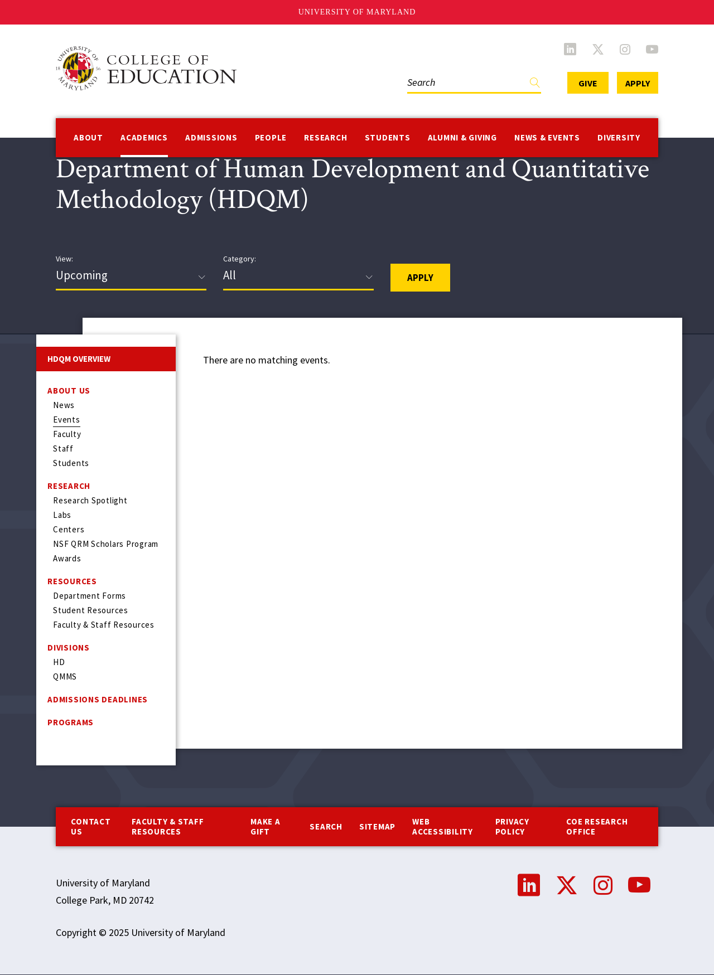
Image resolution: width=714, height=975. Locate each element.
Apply (637, 83)
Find (535, 85)
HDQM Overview (78, 358)
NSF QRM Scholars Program (105, 544)
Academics (144, 137)
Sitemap (377, 826)
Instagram (625, 49)
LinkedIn (570, 49)
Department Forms (89, 595)
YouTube (652, 49)
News (64, 405)
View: (64, 259)
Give (587, 83)
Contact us (90, 826)
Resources (72, 581)
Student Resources (90, 610)
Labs (62, 515)
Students (388, 137)
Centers (68, 529)
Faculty (67, 434)
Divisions (68, 647)
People (271, 137)
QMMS (65, 676)
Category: (239, 259)
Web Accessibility (442, 826)
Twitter (598, 49)
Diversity (618, 137)
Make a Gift (265, 826)
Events (66, 419)
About (88, 137)
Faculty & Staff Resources (104, 624)
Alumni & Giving (462, 137)
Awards (67, 558)
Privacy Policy (512, 826)
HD (59, 662)
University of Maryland (357, 12)
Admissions (211, 137)
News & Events (547, 137)
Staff (63, 448)
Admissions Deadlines (97, 699)
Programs (70, 722)
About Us (68, 390)
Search (326, 826)
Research (325, 137)
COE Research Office (597, 826)
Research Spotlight (90, 500)
